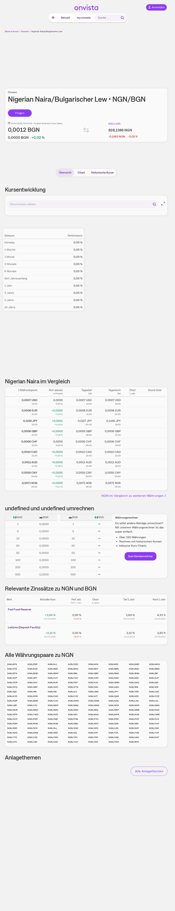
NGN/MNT (114, 710)
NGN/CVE (73, 696)
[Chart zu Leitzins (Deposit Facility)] (95, 634)
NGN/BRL (73, 673)
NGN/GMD (114, 682)
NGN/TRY (73, 737)
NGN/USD (53, 741)
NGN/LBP (12, 705)
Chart (81, 172)
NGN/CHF (154, 723)
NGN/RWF (12, 723)
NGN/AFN (12, 664)
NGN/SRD (53, 732)
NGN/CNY (73, 678)
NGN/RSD (12, 728)
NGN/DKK (114, 678)
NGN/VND (114, 741)
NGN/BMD (154, 668)
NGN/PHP (134, 719)
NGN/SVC (32, 682)
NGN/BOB (33, 673)
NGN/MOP (53, 705)
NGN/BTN (12, 673)
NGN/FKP (73, 682)
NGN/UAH (134, 737)
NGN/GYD (53, 687)
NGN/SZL (72, 732)
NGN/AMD (134, 664)
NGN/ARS (113, 664)
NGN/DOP (12, 682)
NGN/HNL (93, 687)
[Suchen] (154, 204)
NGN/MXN (73, 710)
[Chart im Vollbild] (163, 203)
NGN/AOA (93, 664)
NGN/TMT (93, 737)
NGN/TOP (154, 732)
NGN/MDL (93, 710)
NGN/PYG (93, 719)
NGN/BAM (33, 700)
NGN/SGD (73, 728)
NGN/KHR (33, 696)
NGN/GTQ (12, 687)
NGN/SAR (113, 723)
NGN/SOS (93, 728)
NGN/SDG (12, 732)
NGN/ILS (72, 691)
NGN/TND (53, 737)
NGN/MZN (53, 710)
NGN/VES (93, 741)
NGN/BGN (134, 673)
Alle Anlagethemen (149, 771)
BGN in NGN (114, 123)
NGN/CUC (53, 700)
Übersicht (65, 172)
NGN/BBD (114, 668)
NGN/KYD (12, 696)
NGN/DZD (73, 664)
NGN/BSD (53, 668)
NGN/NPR (12, 714)
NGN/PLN (154, 719)
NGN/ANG (93, 714)
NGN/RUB (53, 723)
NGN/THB (134, 732)
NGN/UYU (12, 741)
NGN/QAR (114, 696)
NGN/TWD (33, 714)
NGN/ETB (12, 668)
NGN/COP (154, 696)
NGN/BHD (73, 668)
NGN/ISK (52, 691)
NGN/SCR (32, 728)
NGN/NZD (53, 714)
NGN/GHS (134, 682)
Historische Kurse (102, 172)
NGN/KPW (114, 714)
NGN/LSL (154, 700)
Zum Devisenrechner (140, 556)
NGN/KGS (114, 700)
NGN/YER (134, 691)
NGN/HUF (154, 737)
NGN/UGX (114, 737)
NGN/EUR (53, 682)
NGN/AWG (154, 664)
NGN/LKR (113, 728)
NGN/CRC (93, 678)
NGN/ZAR (154, 728)
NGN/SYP (93, 732)
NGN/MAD (154, 705)
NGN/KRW (33, 732)
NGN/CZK (32, 737)
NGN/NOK (134, 714)
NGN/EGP (32, 664)
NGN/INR (133, 687)
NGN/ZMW (93, 700)
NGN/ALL (52, 664)
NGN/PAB (53, 719)
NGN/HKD (114, 687)
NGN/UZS (32, 741)
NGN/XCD (12, 719)
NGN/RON (33, 723)
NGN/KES (134, 696)
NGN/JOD (154, 691)
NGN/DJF (154, 678)
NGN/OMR (154, 714)
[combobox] (82, 204)
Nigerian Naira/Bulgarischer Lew (46, 31)
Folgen (19, 113)
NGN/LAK (134, 700)
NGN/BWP (53, 673)
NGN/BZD (134, 668)
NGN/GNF (33, 687)
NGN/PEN (114, 719)
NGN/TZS (113, 732)
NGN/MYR (114, 705)
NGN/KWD (73, 700)
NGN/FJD (93, 682)
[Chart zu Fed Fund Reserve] (95, 616)
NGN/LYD (32, 705)
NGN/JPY (113, 691)
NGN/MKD (33, 710)
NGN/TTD (12, 737)
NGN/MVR (134, 705)
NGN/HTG (73, 687)
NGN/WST (93, 723)
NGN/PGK (73, 719)
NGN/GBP (93, 673)
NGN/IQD (12, 691)
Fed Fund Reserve (19, 609)
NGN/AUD (32, 668)
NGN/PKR (32, 719)
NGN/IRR (32, 691)
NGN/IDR (153, 687)
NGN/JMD (93, 691)
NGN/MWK (93, 705)
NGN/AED (134, 678)
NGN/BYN (134, 741)
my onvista (84, 17)
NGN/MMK (134, 710)
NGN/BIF (153, 673)
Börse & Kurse (12, 31)
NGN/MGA (73, 705)
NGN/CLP (53, 678)
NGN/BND (114, 673)
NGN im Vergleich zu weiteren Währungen (134, 496)
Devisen (25, 31)
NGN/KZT (93, 696)
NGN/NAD (154, 710)
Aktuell (65, 17)
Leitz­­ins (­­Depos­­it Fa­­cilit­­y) (24, 627)
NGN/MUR (12, 710)
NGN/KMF (12, 700)
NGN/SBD (73, 723)
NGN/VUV (73, 741)
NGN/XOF (12, 678)
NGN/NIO (72, 714)
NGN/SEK (134, 723)
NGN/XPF (32, 678)
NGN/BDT (93, 668)
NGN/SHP (134, 728)
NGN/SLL (52, 728)
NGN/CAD (53, 696)
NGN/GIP (153, 682)
